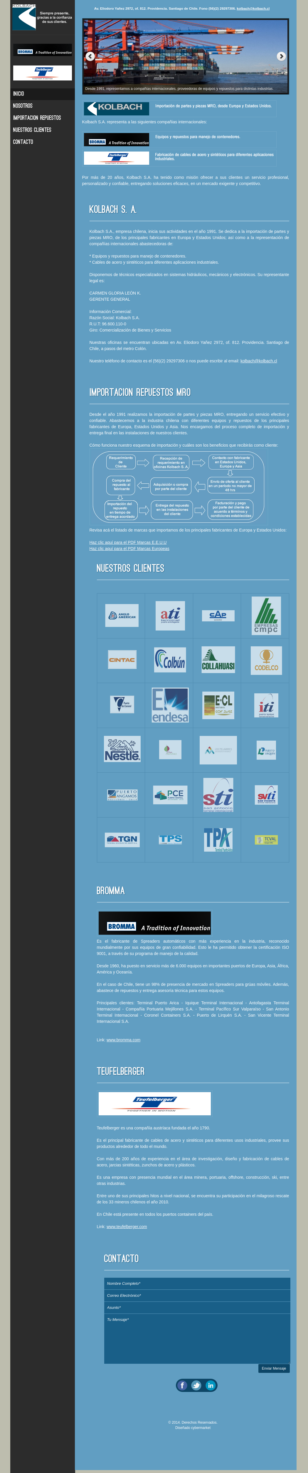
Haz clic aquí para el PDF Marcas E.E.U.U (128, 542)
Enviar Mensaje (274, 1371)
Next (282, 56)
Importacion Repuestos (37, 118)
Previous (88, 56)
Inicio (18, 94)
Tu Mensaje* (197, 1342)
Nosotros (23, 106)
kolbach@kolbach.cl (253, 8)
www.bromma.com (123, 1042)
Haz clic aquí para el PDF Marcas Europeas (129, 548)
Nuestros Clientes (32, 130)
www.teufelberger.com (127, 1229)
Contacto (23, 142)
